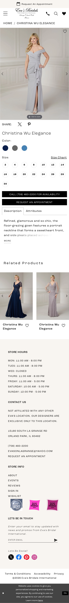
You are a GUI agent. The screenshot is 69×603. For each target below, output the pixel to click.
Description (13, 211)
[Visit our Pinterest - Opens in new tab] (27, 557)
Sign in (13, 491)
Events (13, 480)
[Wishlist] (64, 14)
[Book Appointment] (34, 4)
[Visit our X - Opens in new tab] (11, 557)
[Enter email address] (33, 540)
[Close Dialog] (3, 593)
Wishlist (14, 496)
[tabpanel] (34, 74)
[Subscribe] (56, 540)
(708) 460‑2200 (18, 446)
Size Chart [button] (59, 157)
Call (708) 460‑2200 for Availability (34, 194)
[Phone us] (48, 14)
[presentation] (16, 296)
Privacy (59, 574)
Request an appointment (27, 456)
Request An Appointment (34, 202)
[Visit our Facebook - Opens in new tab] (19, 557)
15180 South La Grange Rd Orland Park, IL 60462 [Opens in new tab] (27, 434)
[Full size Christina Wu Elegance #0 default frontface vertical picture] (34, 74)
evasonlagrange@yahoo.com (30, 451)
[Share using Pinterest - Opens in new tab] (29, 124)
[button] (5, 14)
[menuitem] (5, 14)
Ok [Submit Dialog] (65, 593)
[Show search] (56, 14)
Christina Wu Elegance (36, 23)
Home (7, 23)
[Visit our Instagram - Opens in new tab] (34, 557)
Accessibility (42, 574)
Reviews (14, 486)
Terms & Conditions (18, 574)
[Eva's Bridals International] (27, 13)
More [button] (7, 241)
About (12, 475)
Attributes (34, 211)
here (40, 600)
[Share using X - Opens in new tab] (20, 124)
